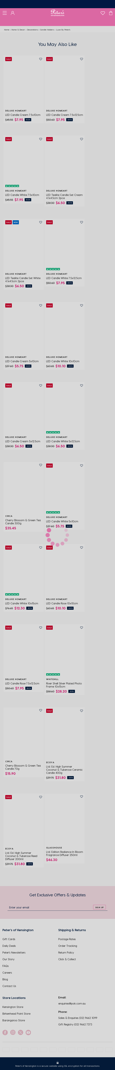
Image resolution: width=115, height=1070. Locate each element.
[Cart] (110, 12)
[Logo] (57, 12)
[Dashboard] (13, 12)
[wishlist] (103, 12)
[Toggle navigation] (5, 12)
